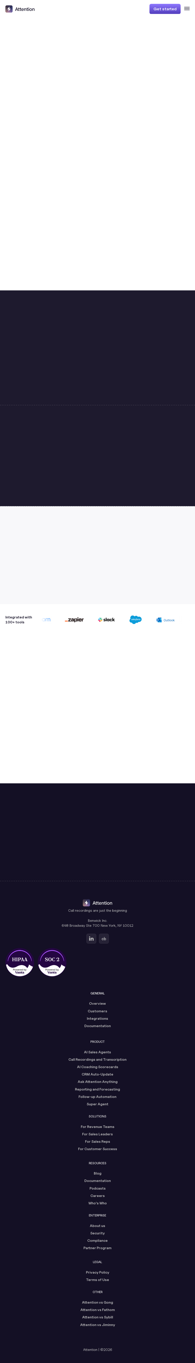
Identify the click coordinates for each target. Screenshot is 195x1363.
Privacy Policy (97, 1272)
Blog (97, 1173)
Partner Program (97, 1248)
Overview (97, 1003)
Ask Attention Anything (98, 1082)
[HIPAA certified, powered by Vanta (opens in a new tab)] (19, 962)
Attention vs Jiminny (97, 1325)
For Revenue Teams (97, 1127)
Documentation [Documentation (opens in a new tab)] (97, 1026)
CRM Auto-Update (97, 1074)
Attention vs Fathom (97, 1310)
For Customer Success (97, 1149)
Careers (97, 1196)
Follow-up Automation (97, 1097)
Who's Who (97, 1203)
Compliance (97, 1240)
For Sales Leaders (97, 1134)
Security (97, 1233)
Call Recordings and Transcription (97, 1059)
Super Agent (97, 1104)
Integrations (97, 1018)
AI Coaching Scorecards (97, 1067)
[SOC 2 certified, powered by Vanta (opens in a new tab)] (52, 962)
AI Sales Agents (97, 1052)
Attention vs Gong (97, 1302)
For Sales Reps (97, 1141)
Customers (97, 1011)
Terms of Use (97, 1280)
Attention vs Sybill (97, 1317)
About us (97, 1226)
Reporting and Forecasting (97, 1089)
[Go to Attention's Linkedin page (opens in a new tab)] (91, 939)
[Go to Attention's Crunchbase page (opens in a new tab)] (104, 939)
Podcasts (98, 1188)
